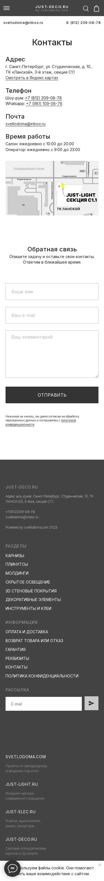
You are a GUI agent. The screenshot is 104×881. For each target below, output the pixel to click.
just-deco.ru (52, 7)
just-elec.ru (21, 811)
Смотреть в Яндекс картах (32, 77)
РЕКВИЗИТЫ (17, 658)
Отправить (52, 395)
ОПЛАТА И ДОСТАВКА (27, 631)
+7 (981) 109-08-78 (44, 103)
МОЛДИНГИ (17, 573)
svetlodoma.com (26, 756)
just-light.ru (22, 784)
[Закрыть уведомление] (100, 865)
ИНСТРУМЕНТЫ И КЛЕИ (28, 608)
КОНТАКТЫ (16, 667)
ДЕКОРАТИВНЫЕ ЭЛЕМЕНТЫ (33, 599)
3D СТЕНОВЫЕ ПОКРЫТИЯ (31, 591)
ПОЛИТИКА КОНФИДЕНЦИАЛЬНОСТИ (42, 676)
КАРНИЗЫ (15, 555)
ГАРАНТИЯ (16, 649)
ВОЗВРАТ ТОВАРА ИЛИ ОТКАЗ (34, 640)
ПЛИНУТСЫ (17, 564)
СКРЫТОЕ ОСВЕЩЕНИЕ (28, 582)
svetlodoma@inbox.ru (25, 123)
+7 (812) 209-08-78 (43, 98)
